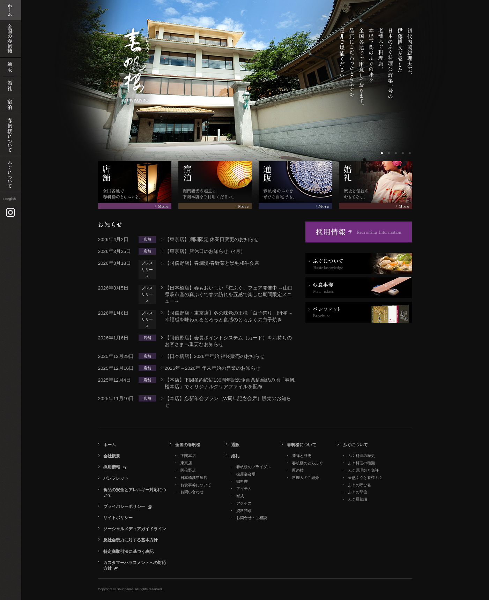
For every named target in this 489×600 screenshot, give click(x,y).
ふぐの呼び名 (359, 485)
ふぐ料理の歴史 (361, 455)
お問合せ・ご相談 (251, 518)
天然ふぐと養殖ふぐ (365, 477)
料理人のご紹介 (305, 477)
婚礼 (235, 456)
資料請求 (244, 511)
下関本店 (188, 455)
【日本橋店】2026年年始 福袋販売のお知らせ (215, 356)
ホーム (109, 445)
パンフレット (115, 478)
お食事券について (195, 485)
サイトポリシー (118, 518)
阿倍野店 (188, 470)
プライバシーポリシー (124, 506)
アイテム (244, 489)
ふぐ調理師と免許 (363, 470)
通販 (235, 445)
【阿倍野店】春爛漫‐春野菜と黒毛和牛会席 (212, 263)
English (10, 199)
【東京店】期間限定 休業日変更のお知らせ (212, 239)
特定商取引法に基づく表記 (128, 551)
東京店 (186, 463)
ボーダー (382, 154)
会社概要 (111, 456)
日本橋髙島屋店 (193, 477)
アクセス (244, 503)
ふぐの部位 (357, 492)
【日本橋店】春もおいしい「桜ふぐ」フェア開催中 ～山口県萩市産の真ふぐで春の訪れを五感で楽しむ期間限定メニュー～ (229, 294)
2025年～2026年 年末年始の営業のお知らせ (212, 368)
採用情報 (111, 467)
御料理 (242, 481)
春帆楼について (301, 445)
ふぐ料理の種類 (361, 463)
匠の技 (298, 470)
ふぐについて (355, 445)
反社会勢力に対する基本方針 (130, 540)
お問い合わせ (191, 492)
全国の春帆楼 (187, 445)
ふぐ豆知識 (357, 499)
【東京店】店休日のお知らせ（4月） (205, 251)
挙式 (240, 496)
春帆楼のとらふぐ (307, 463)
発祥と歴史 (301, 455)
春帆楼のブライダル (253, 467)
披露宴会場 (245, 474)
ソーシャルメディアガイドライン (134, 529)
